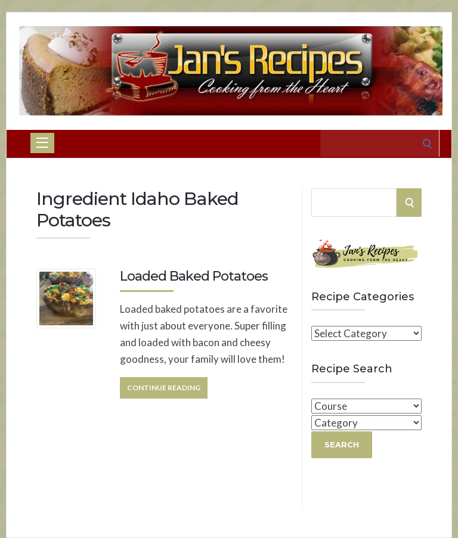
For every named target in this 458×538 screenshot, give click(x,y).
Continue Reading (163, 387)
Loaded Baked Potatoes (194, 276)
